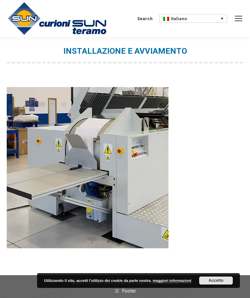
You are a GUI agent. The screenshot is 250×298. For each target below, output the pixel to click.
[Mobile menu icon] (238, 18)
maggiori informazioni (172, 281)
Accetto (216, 280)
